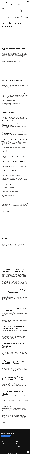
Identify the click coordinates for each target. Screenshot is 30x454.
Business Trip (21, 15)
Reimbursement (22, 16)
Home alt (14, 4)
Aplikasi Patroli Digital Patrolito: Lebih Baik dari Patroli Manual (13, 237)
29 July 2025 (3, 213)
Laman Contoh (11, 17)
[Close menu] (6, 2)
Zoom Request (25, 17)
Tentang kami (18, 17)
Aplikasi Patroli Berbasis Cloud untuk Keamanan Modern (13, 49)
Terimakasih (21, 17)
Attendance (21, 11)
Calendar (21, 5)
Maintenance (18, 444)
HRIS (18, 4)
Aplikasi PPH (11, 4)
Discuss (21, 9)
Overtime (21, 12)
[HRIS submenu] (19, 4)
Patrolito (14, 17)
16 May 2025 (3, 422)
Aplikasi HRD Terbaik (2, 9)
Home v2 (16, 4)
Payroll (21, 10)
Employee (21, 8)
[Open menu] (28, 1)
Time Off (17, 443)
